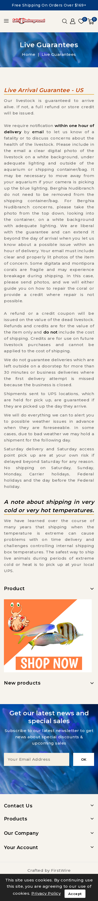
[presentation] (49, 776)
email (38, 131)
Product (14, 588)
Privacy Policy (46, 893)
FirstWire (61, 870)
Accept (75, 894)
